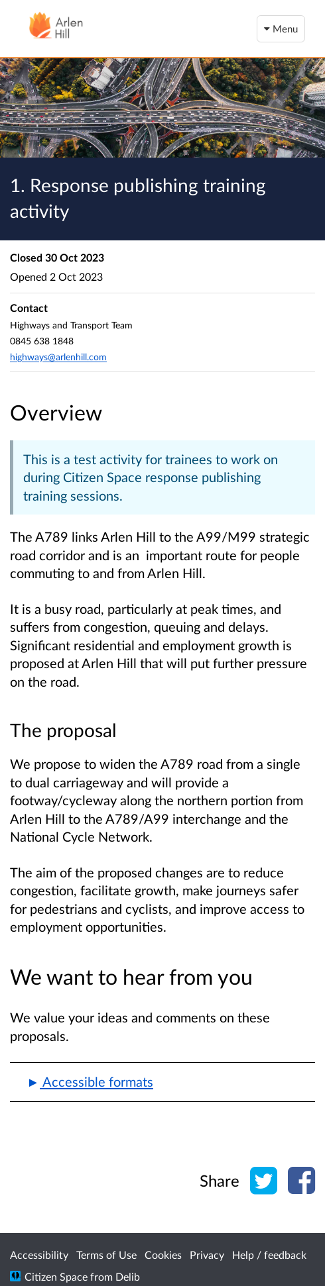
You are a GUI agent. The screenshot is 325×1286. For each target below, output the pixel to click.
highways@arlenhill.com (58, 356)
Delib (127, 1276)
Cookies (163, 1254)
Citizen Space (56, 1276)
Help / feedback (269, 1254)
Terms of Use (106, 1254)
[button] (162, 1082)
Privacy (207, 1254)
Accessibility (39, 1254)
